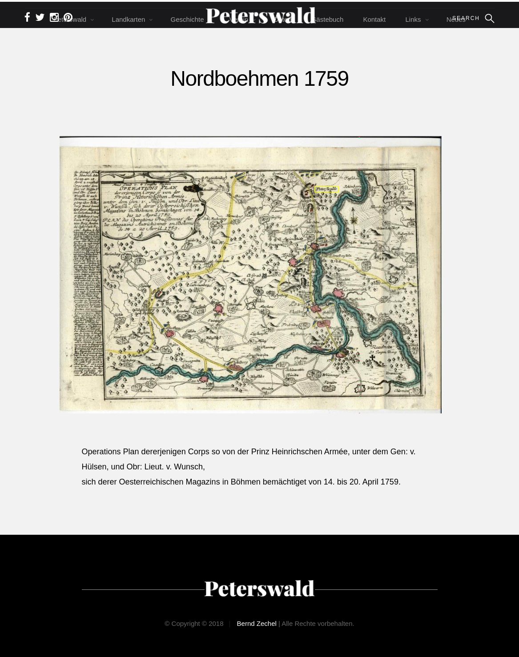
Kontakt (374, 19)
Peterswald (69, 19)
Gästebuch (327, 19)
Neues (456, 19)
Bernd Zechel (257, 623)
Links (413, 19)
